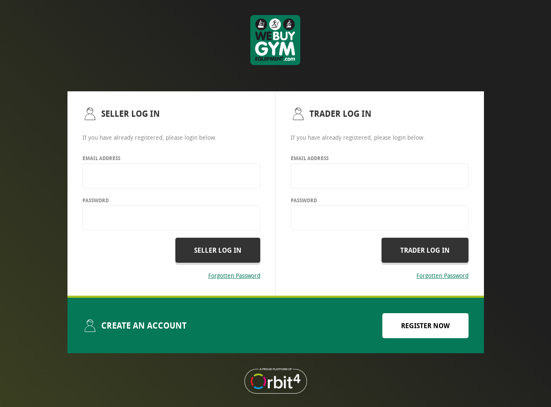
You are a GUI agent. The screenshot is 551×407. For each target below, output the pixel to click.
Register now (425, 325)
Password (95, 200)
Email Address (101, 158)
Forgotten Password (234, 275)
